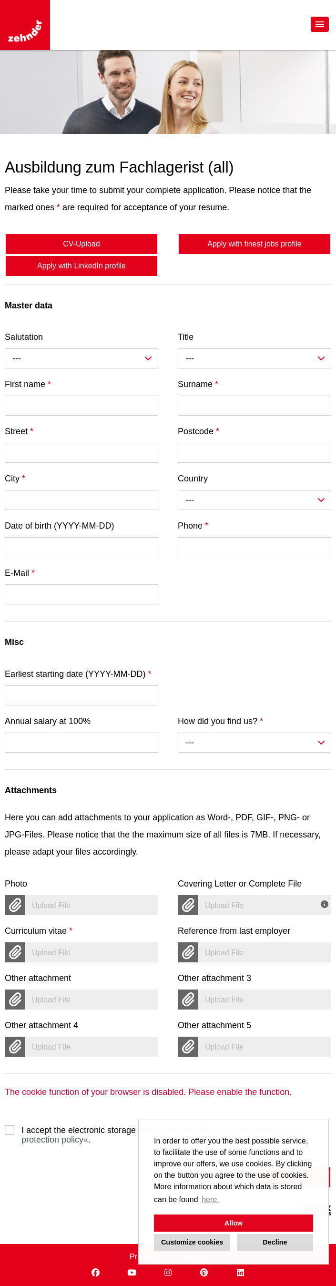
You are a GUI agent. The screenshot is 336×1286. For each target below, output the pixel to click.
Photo (16, 883)
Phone (193, 526)
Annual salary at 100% (48, 721)
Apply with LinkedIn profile (81, 266)
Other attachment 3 (214, 978)
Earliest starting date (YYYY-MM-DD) (78, 674)
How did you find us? (220, 721)
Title (185, 337)
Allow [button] (233, 1223)
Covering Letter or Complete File (240, 883)
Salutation (24, 337)
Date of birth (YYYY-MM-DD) (59, 526)
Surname (198, 384)
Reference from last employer (234, 931)
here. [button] (210, 1199)
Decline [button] (275, 1242)
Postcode (198, 431)
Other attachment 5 (214, 1025)
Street (19, 431)
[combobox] (81, 358)
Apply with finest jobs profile (254, 244)
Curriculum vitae (38, 931)
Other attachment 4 (41, 1025)
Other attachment (38, 978)
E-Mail (20, 573)
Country (193, 478)
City (15, 478)
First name (28, 384)
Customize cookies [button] (192, 1242)
